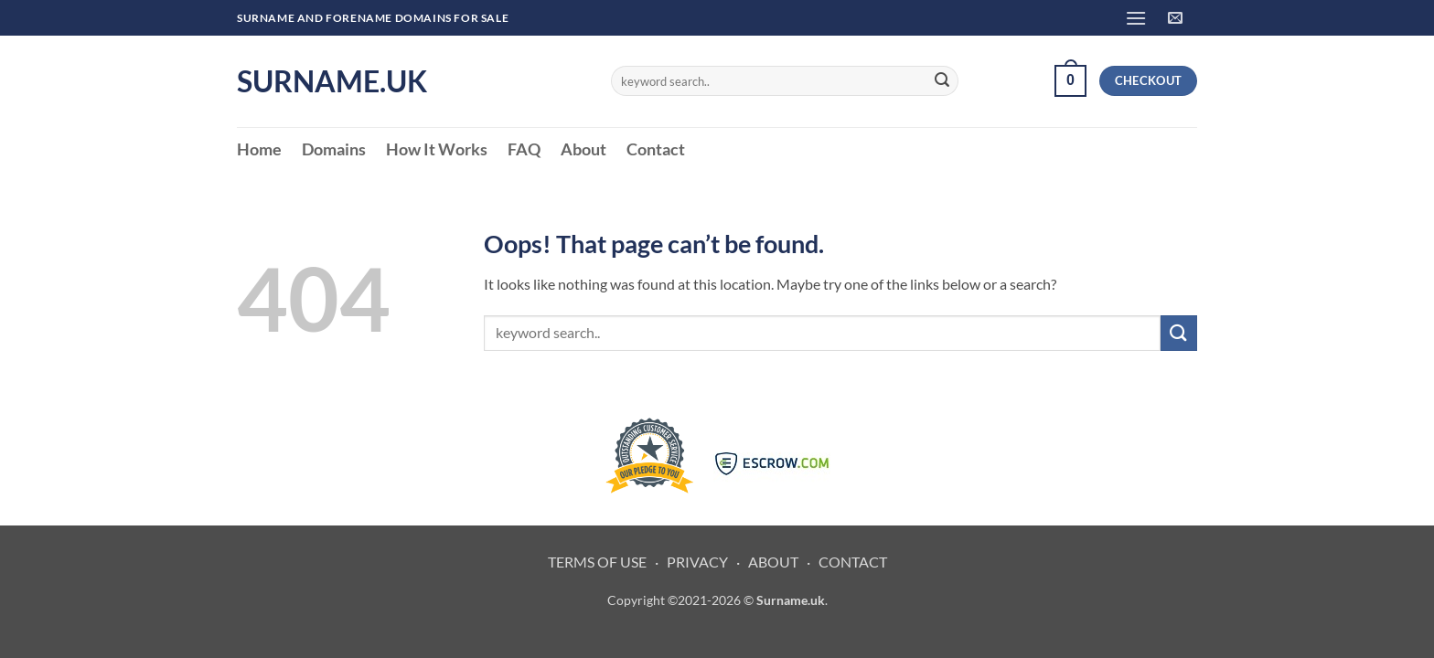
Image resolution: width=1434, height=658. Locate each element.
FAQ (524, 149)
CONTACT (853, 561)
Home (259, 149)
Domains (334, 149)
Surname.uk (332, 81)
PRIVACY (697, 561)
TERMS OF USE (597, 561)
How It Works (436, 149)
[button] (1136, 18)
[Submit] (942, 81)
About (583, 149)
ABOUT (773, 561)
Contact (655, 149)
